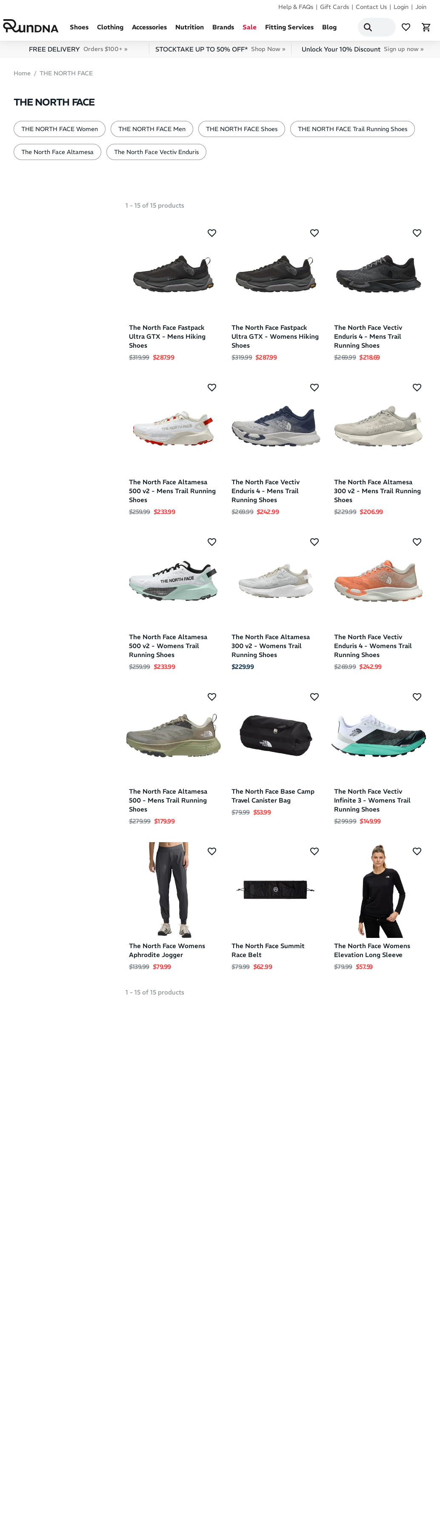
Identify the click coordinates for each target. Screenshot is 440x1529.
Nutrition (189, 30)
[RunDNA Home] (36, 27)
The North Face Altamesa (57, 155)
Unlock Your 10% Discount (362, 52)
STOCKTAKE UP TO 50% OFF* (220, 52)
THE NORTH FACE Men (152, 132)
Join (420, 7)
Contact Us (371, 7)
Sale (250, 30)
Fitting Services (289, 30)
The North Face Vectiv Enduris (156, 155)
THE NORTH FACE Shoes (241, 132)
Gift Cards (334, 7)
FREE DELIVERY (78, 52)
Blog (329, 30)
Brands (223, 30)
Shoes (79, 30)
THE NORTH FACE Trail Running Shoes (352, 132)
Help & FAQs (295, 7)
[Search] (358, 29)
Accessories (149, 30)
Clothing (110, 30)
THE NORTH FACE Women (59, 132)
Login (401, 7)
